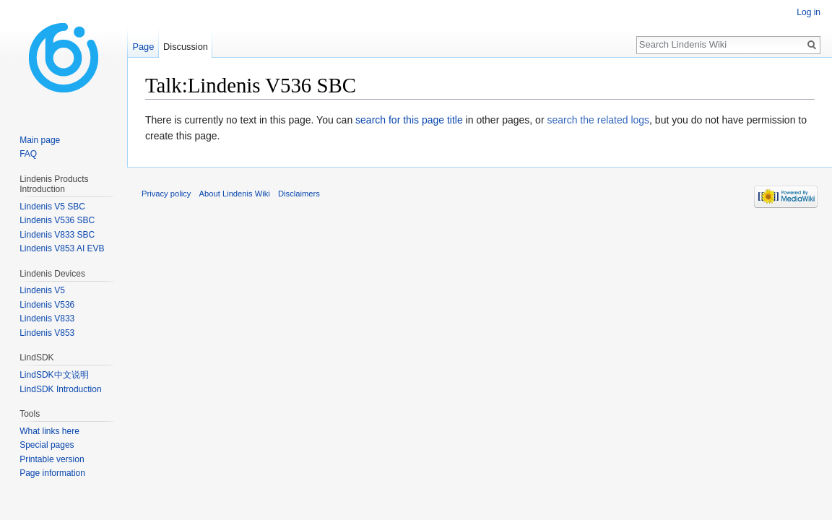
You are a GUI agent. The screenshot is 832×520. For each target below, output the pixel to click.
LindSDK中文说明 (54, 375)
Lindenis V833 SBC (57, 235)
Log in (808, 12)
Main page (40, 140)
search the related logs (598, 120)
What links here (49, 431)
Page (143, 46)
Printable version (52, 459)
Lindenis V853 (47, 333)
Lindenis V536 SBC (57, 220)
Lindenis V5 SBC (52, 207)
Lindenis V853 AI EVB (62, 248)
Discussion (185, 46)
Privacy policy (166, 193)
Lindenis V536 (47, 305)
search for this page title (409, 120)
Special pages (47, 445)
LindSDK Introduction (60, 389)
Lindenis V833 (47, 318)
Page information (52, 473)
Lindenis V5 (42, 290)
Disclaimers (299, 193)
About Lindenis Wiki (234, 193)
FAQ (28, 154)
